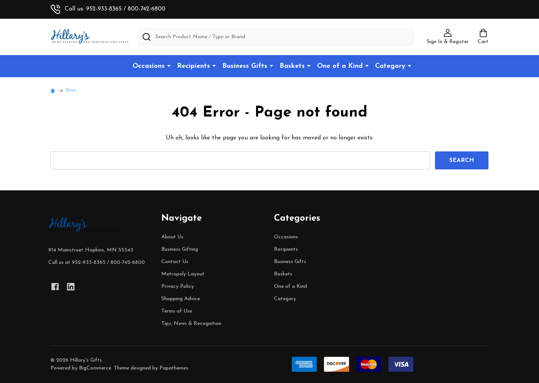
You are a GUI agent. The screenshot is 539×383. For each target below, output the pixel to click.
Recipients (193, 66)
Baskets (292, 66)
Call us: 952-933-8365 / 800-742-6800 (108, 9)
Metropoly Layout (182, 274)
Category (390, 66)
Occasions (149, 66)
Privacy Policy (177, 286)
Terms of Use (176, 311)
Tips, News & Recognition (191, 323)
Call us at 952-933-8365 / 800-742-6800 (96, 262)
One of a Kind (340, 66)
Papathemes (173, 368)
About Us (172, 237)
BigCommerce (95, 368)
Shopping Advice (180, 299)
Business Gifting (179, 249)
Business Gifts (244, 66)
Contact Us (174, 262)
